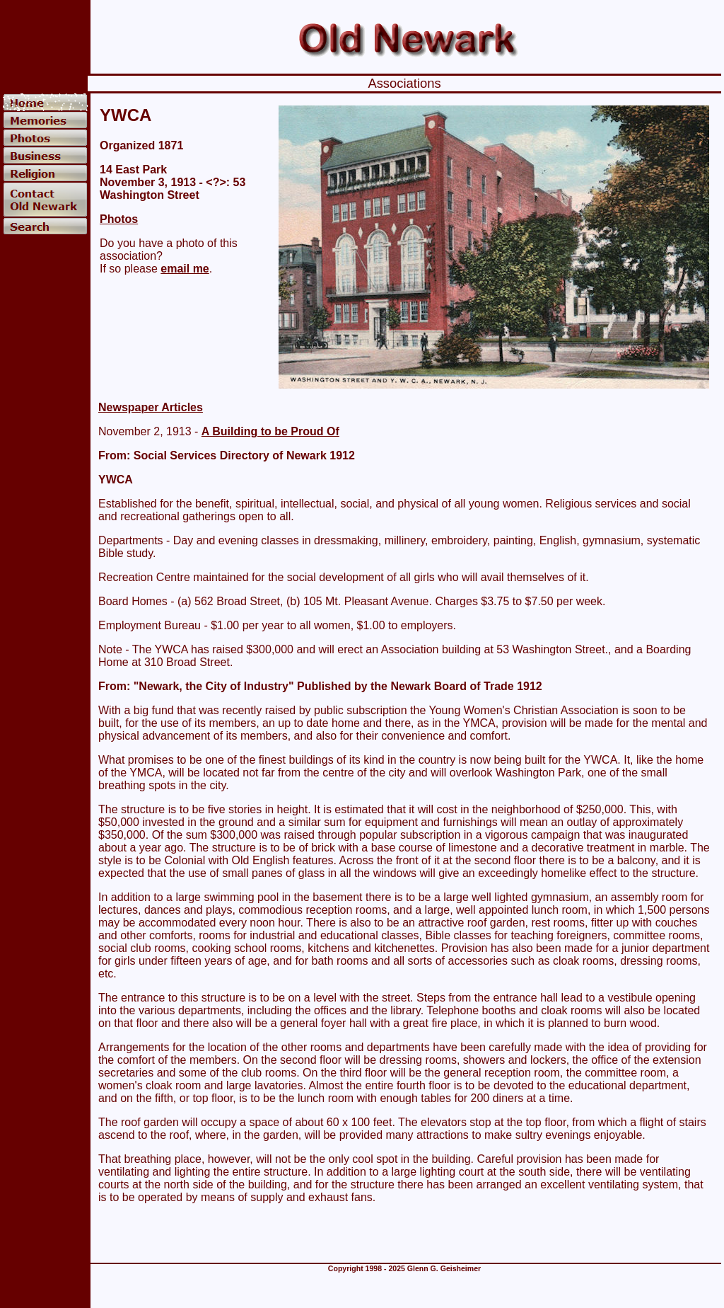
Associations (404, 83)
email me (184, 269)
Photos (119, 219)
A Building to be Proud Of (270, 431)
